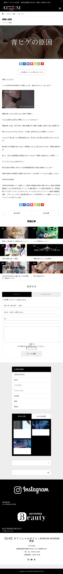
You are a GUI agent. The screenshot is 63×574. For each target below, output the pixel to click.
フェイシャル (18, 390)
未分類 (16, 396)
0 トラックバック (46, 294)
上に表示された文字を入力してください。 (31, 346)
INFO (16, 380)
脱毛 (10, 22)
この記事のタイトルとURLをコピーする (31, 72)
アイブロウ (18, 385)
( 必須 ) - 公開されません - (14, 312)
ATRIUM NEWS (19, 374)
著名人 (16, 406)
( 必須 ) (13, 305)
